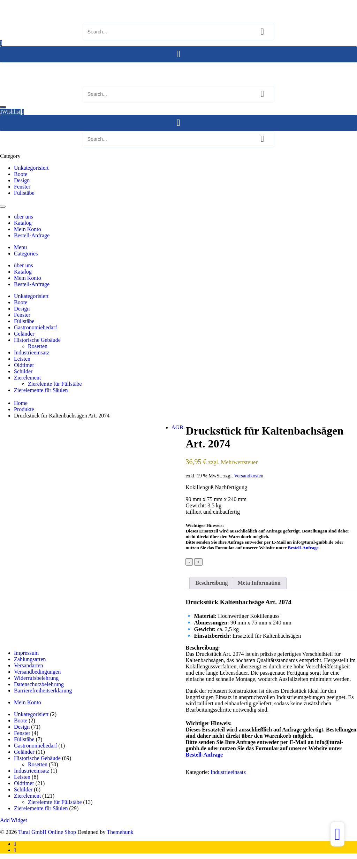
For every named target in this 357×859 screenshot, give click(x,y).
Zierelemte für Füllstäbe (55, 384)
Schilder (23, 371)
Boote (20, 174)
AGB (177, 427)
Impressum (26, 653)
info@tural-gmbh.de (313, 542)
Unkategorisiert (31, 168)
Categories (26, 253)
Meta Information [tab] (259, 583)
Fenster (22, 187)
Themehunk (120, 832)
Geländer (24, 334)
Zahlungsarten (30, 659)
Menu (20, 247)
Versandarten (28, 665)
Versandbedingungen (37, 672)
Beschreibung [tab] (211, 583)
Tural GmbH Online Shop (29, 3)
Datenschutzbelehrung (39, 684)
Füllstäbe (24, 193)
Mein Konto (27, 702)
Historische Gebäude (37, 340)
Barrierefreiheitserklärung (43, 690)
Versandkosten (248, 475)
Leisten (22, 359)
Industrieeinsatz (31, 352)
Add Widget (13, 820)
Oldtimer (24, 365)
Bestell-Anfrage (303, 547)
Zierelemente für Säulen (41, 390)
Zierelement (27, 378)
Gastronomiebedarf (35, 327)
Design (22, 180)
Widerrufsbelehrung (36, 678)
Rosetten (37, 346)
